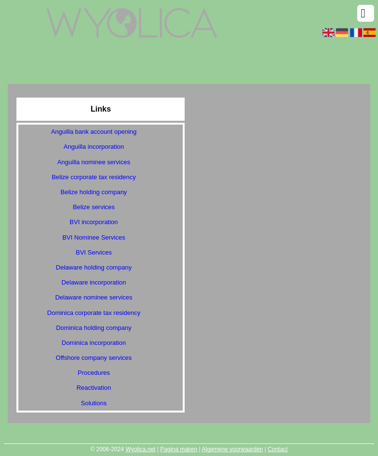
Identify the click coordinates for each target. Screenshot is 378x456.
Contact (278, 449)
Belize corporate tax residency (94, 177)
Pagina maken (178, 449)
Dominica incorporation (94, 342)
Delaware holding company (94, 267)
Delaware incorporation (93, 282)
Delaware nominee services (93, 297)
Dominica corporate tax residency (94, 312)
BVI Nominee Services (93, 237)
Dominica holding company (93, 327)
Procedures (94, 372)
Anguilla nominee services (93, 162)
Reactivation (93, 387)
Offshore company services (93, 357)
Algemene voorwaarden (232, 449)
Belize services (94, 207)
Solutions (93, 403)
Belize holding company (93, 192)
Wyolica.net (141, 449)
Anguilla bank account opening (93, 131)
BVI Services (94, 252)
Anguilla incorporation (93, 146)
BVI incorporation (94, 222)
